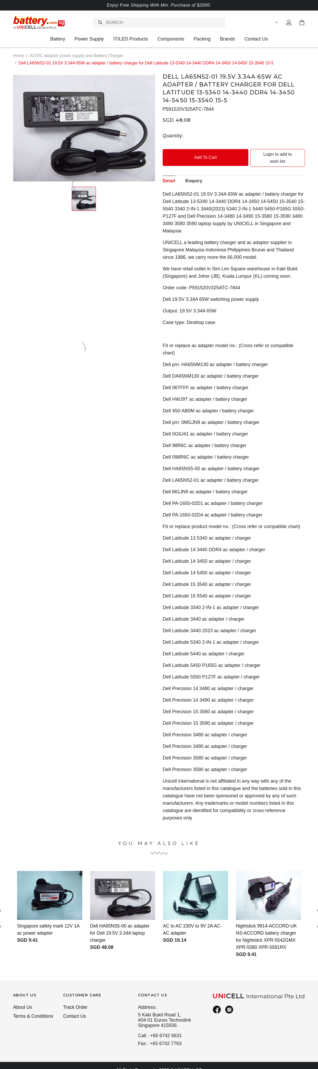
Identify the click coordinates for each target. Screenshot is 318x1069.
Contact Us (256, 39)
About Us (23, 1000)
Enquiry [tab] (193, 173)
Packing (202, 39)
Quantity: (173, 135)
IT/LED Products (130, 39)
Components (170, 39)
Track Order (75, 1000)
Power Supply (89, 39)
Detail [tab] (169, 173)
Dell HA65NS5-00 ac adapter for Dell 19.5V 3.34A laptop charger (120, 926)
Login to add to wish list (270, 154)
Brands (227, 39)
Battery (57, 39)
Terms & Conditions (33, 1009)
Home (18, 55)
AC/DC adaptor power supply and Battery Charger (76, 55)
